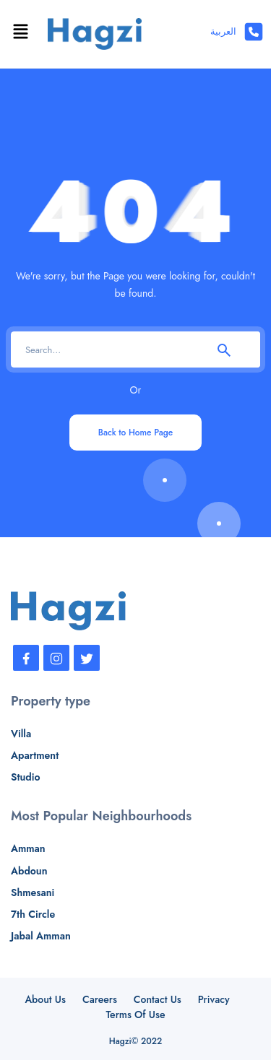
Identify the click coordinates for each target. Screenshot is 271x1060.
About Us (45, 999)
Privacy (214, 999)
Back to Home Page (135, 432)
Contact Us (157, 999)
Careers (99, 999)
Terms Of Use (135, 1014)
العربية (223, 31)
